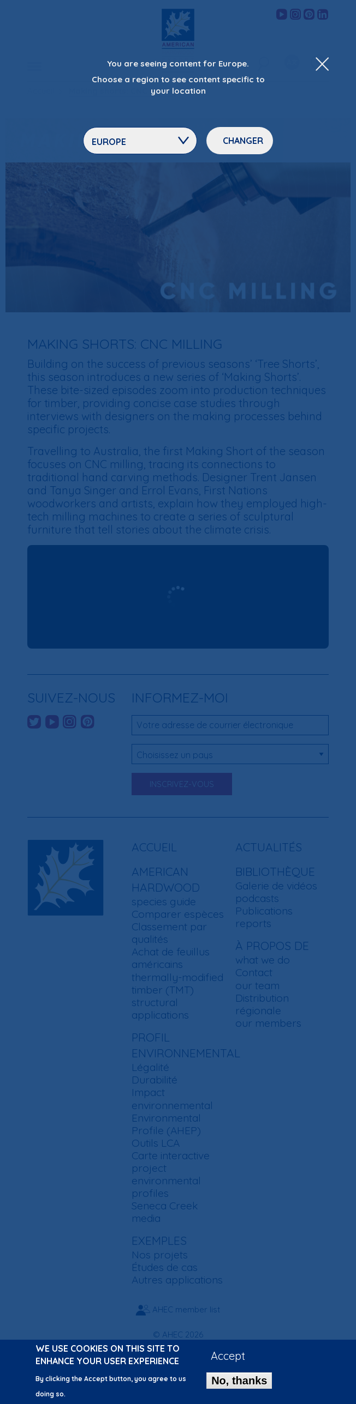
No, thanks (239, 1381)
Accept (228, 1356)
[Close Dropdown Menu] (322, 64)
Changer (243, 140)
